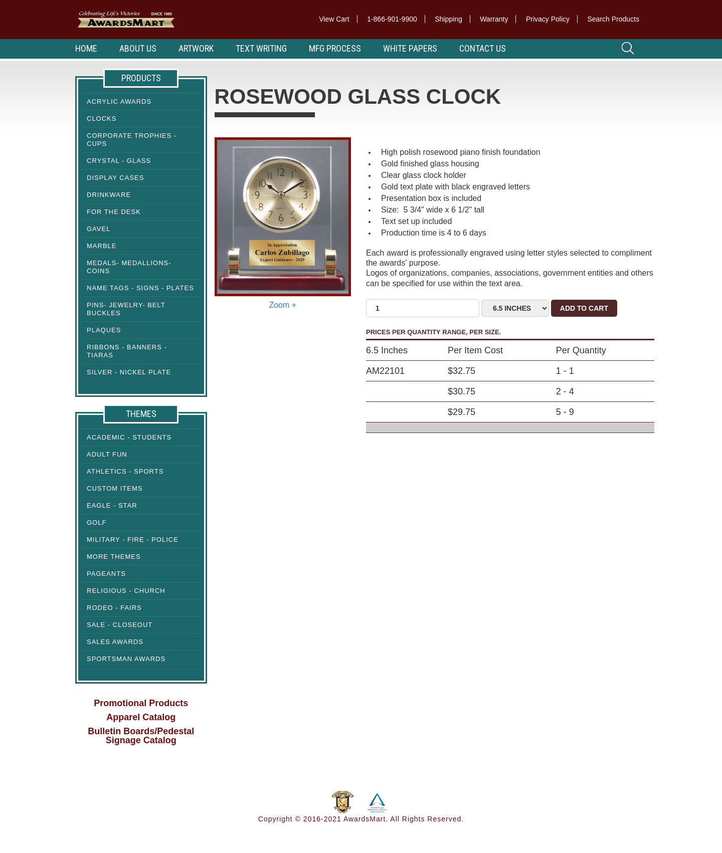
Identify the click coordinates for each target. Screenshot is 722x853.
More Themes (114, 556)
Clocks (101, 118)
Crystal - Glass (119, 160)
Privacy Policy (548, 19)
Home (86, 48)
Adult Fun (107, 454)
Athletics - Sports (125, 471)
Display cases (115, 177)
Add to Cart (584, 308)
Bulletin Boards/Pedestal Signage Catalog (141, 735)
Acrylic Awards (119, 101)
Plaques (104, 330)
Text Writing (261, 48)
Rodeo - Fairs (114, 607)
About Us (137, 48)
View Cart (334, 19)
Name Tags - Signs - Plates (140, 288)
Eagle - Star (112, 505)
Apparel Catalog (140, 717)
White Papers (410, 48)
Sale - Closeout (119, 624)
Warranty (494, 19)
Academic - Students (129, 437)
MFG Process (335, 48)
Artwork (196, 48)
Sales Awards (115, 642)
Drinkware (109, 194)
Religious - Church (126, 590)
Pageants (106, 573)
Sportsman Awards (126, 659)
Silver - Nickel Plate (129, 372)
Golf (96, 522)
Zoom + (282, 305)
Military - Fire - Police (132, 539)
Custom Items (114, 488)
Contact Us (482, 48)
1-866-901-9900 (392, 19)
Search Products (614, 19)
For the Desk (114, 212)
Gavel (98, 229)
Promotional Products (141, 703)
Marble (101, 246)
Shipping (448, 19)
